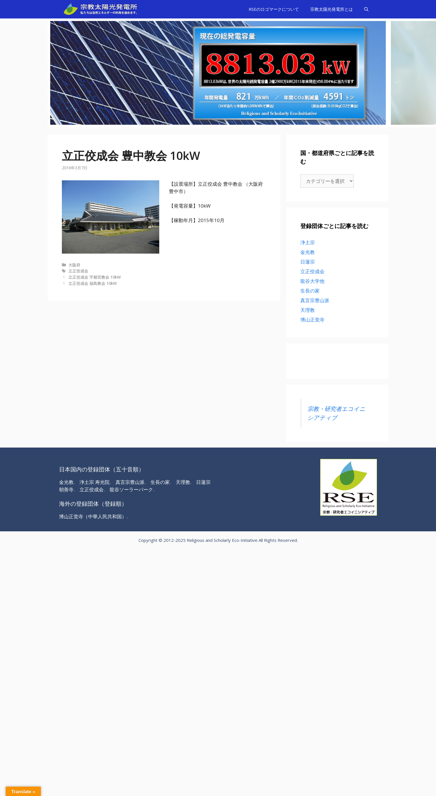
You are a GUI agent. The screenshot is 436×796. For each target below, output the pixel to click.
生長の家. (160, 482)
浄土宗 (307, 242)
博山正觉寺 (312, 319)
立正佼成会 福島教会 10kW (92, 283)
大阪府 (74, 265)
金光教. (67, 482)
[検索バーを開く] (366, 9)
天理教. (183, 482)
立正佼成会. (92, 489)
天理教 (307, 310)
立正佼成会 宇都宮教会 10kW (94, 277)
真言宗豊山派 (314, 300)
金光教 (307, 252)
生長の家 (310, 290)
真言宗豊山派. (131, 482)
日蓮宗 (307, 261)
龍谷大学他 (312, 281)
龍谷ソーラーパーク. (132, 489)
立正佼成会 (78, 270)
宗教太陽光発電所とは (331, 9)
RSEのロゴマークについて (274, 9)
